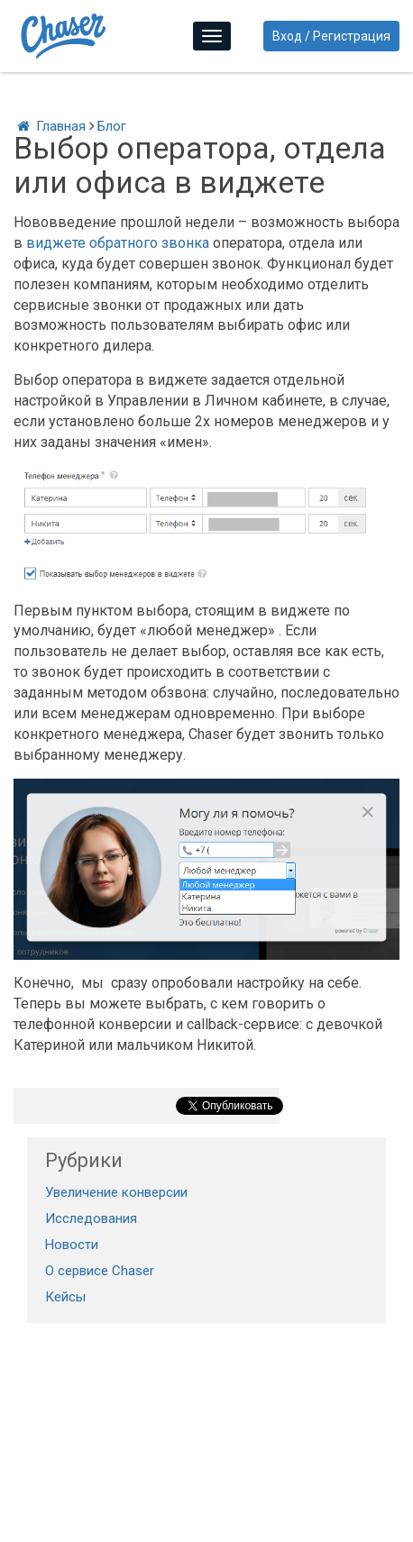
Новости (71, 1244)
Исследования (91, 1218)
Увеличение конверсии (116, 1192)
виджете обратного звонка (117, 242)
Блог (111, 126)
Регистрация (351, 36)
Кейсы (65, 1297)
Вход (287, 36)
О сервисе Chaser (99, 1271)
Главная (50, 126)
